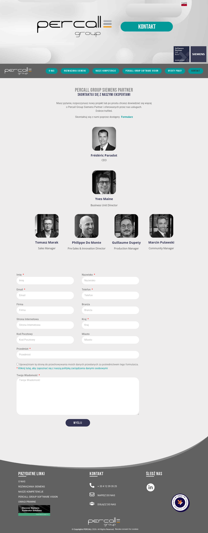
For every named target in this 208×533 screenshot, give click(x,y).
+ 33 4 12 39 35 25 (107, 486)
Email (20, 289)
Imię (19, 275)
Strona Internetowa (28, 319)
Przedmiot (23, 349)
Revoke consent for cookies (126, 529)
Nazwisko (87, 275)
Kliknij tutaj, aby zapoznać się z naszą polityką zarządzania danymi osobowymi (63, 368)
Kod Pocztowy (25, 334)
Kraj (84, 319)
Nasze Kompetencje (106, 70)
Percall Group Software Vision (142, 70)
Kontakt (195, 70)
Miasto (86, 334)
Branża (86, 304)
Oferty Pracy (175, 70)
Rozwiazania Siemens (75, 70)
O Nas (52, 70)
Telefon (86, 289)
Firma (20, 304)
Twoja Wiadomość (27, 375)
